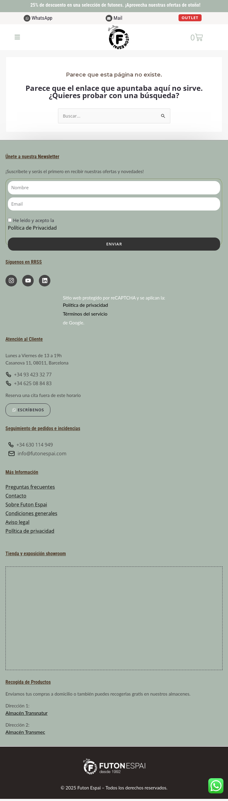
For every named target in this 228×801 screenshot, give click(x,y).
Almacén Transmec (25, 732)
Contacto (15, 496)
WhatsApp (42, 18)
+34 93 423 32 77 (28, 375)
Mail (118, 18)
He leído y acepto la (32, 225)
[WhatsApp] (27, 18)
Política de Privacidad (32, 228)
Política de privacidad (85, 305)
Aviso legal (17, 522)
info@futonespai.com (37, 454)
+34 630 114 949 (30, 445)
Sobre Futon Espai (26, 505)
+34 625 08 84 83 (28, 384)
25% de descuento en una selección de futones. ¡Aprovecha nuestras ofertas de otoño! (115, 5)
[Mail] (109, 18)
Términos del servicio (85, 314)
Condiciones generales (31, 514)
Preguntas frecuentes (30, 487)
